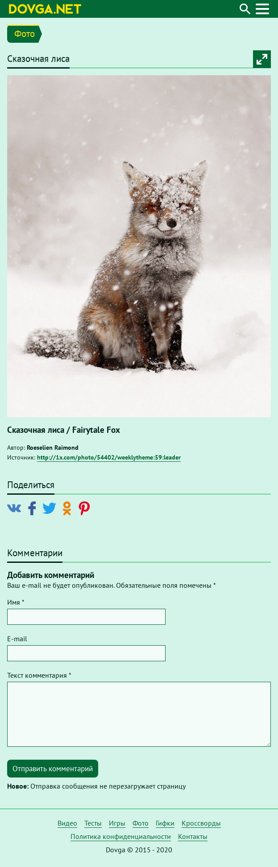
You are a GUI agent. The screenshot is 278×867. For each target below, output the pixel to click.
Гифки (165, 822)
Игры (117, 822)
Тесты (93, 822)
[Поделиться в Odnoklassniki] (68, 507)
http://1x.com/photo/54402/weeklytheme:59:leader (109, 457)
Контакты (192, 836)
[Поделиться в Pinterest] (86, 507)
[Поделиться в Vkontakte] (16, 507)
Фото (24, 34)
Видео (67, 822)
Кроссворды (201, 822)
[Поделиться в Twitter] (51, 507)
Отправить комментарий (52, 768)
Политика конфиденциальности (121, 836)
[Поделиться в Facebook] (33, 507)
